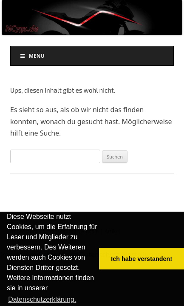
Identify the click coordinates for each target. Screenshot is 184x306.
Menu (32, 56)
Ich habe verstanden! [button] (141, 258)
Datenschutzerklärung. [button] (42, 299)
